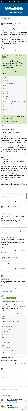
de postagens (14, 1)
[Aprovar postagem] (15, 51)
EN (23, 409)
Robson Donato (7, 60)
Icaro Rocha (6, 279)
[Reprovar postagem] (19, 51)
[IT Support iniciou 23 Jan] (2, 400)
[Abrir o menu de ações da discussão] (26, 1)
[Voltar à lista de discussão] (1, 1)
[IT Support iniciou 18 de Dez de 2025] (2, 406)
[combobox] (24, 409)
